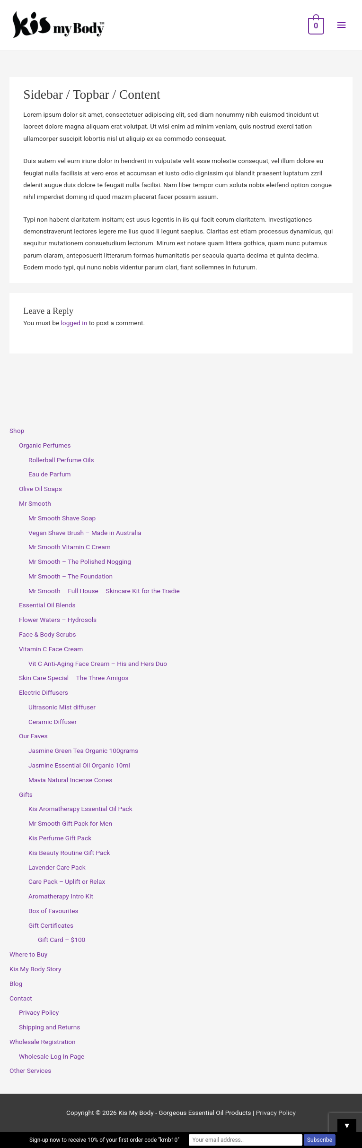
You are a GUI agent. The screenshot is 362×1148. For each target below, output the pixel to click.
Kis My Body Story (35, 969)
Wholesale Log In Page (51, 1056)
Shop (16, 430)
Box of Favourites (53, 911)
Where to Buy (28, 954)
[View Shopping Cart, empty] (315, 25)
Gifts (26, 794)
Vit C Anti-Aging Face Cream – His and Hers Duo (97, 663)
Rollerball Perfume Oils (61, 460)
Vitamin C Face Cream (51, 649)
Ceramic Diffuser (52, 721)
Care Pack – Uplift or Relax (66, 881)
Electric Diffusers (43, 692)
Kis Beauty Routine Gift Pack (69, 852)
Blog (15, 983)
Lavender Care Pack (57, 867)
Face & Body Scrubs (47, 634)
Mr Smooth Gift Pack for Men (70, 823)
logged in (74, 323)
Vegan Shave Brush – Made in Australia (84, 532)
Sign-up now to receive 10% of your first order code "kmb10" (104, 1140)
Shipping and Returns (49, 1027)
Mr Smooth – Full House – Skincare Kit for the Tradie (104, 591)
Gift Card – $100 (61, 939)
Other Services (30, 1070)
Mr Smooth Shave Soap (62, 518)
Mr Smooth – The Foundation (70, 576)
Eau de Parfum (49, 474)
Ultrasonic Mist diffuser (62, 707)
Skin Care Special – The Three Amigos (73, 678)
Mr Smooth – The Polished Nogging (79, 561)
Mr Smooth (35, 503)
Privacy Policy (39, 1012)
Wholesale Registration (42, 1041)
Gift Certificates (50, 925)
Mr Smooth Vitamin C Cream (69, 547)
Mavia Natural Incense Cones (70, 780)
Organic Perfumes (45, 445)
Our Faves (33, 736)
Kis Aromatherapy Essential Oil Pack (80, 808)
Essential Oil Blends (47, 605)
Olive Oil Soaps (40, 488)
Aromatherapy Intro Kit (60, 896)
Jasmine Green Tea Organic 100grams (83, 750)
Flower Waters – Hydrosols (58, 619)
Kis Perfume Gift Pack (59, 838)
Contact (20, 998)
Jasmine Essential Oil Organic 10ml (79, 765)
